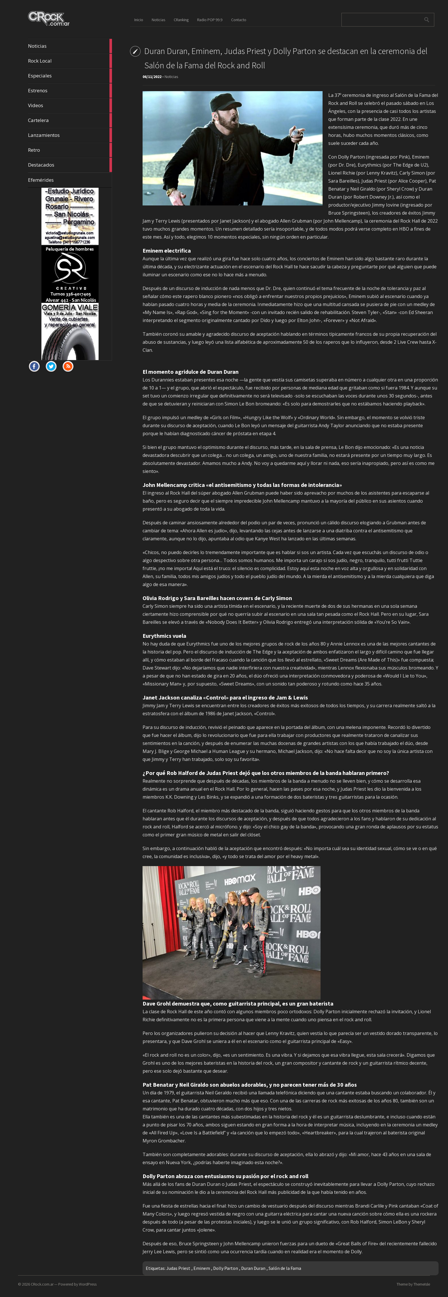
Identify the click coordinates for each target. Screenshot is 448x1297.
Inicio (138, 19)
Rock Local (70, 61)
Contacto (238, 19)
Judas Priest (178, 1268)
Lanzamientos (70, 135)
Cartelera (70, 120)
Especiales (70, 76)
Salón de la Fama (285, 1268)
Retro (70, 150)
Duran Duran (253, 1268)
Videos (70, 105)
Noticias (70, 46)
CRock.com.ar (42, 1284)
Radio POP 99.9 (210, 19)
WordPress (88, 1284)
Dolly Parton (225, 1268)
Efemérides (41, 180)
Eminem (201, 1268)
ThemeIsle (421, 1284)
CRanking (181, 19)
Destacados (70, 165)
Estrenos (70, 90)
